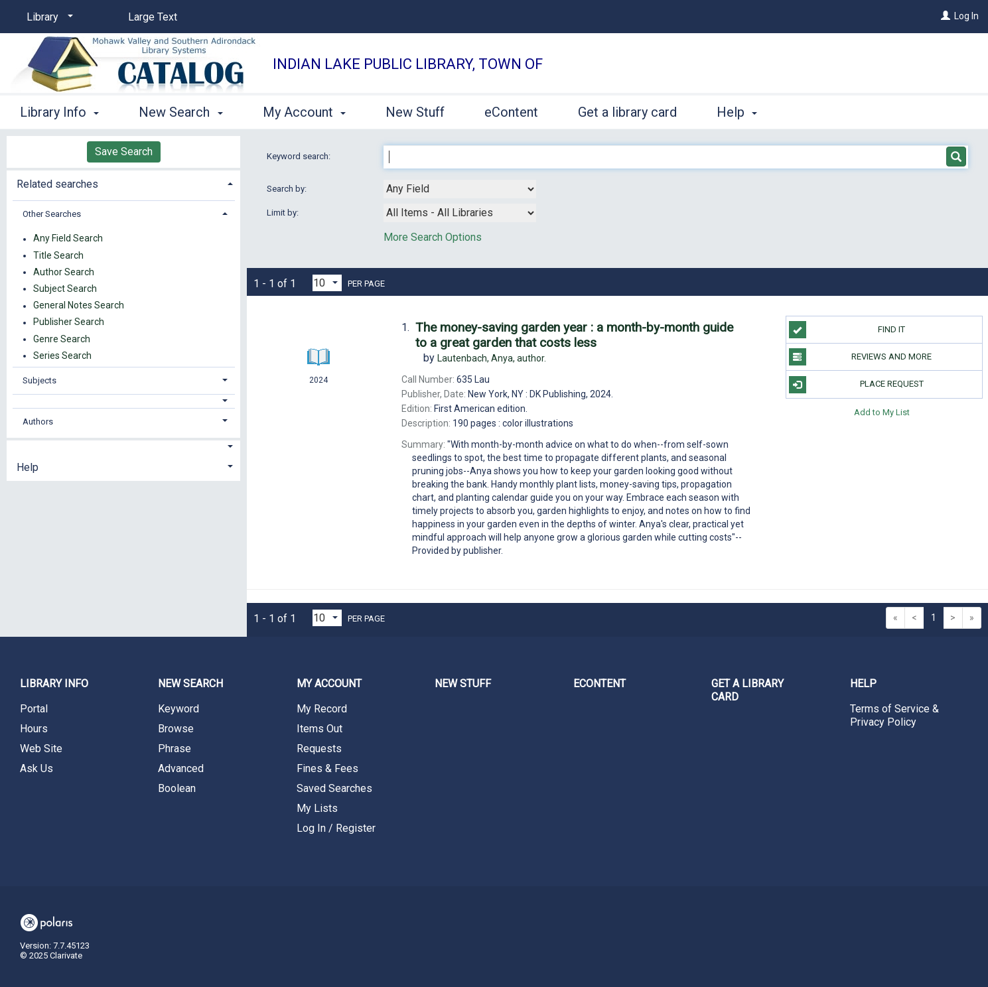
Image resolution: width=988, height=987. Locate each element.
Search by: (288, 189)
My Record (322, 708)
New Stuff (415, 112)
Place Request (856, 384)
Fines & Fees (327, 768)
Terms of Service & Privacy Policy (894, 715)
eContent (511, 112)
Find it (847, 329)
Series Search (62, 355)
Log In (966, 16)
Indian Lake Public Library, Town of (408, 64)
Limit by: (284, 213)
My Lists (317, 808)
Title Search (58, 255)
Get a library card (627, 112)
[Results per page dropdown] (327, 283)
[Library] (47, 17)
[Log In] (945, 16)
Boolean (177, 788)
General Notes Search (78, 305)
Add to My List (882, 412)
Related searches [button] (57, 184)
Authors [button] (38, 422)
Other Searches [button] (52, 214)
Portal (34, 708)
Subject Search (65, 288)
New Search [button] (180, 112)
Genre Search (61, 339)
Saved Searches (334, 788)
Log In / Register (336, 828)
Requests (319, 748)
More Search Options (433, 237)
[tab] (123, 183)
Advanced (181, 768)
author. (491, 358)
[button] (124, 401)
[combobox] (460, 189)
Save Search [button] (124, 151)
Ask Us (36, 768)
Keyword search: (299, 156)
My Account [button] (304, 112)
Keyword (178, 708)
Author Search (63, 272)
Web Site (41, 748)
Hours (34, 728)
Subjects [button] (39, 380)
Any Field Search (68, 238)
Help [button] (737, 112)
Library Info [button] (59, 112)
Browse (176, 728)
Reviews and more (860, 356)
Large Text (152, 17)
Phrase (174, 748)
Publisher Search (68, 322)
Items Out (319, 728)
